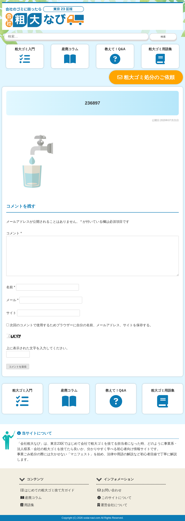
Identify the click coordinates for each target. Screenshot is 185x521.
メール (12, 300)
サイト (11, 313)
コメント (14, 233)
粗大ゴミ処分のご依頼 (146, 77)
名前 (10, 287)
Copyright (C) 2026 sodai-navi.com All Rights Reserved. (92, 517)
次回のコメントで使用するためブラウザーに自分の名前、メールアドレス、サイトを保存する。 (81, 325)
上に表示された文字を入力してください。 (38, 348)
